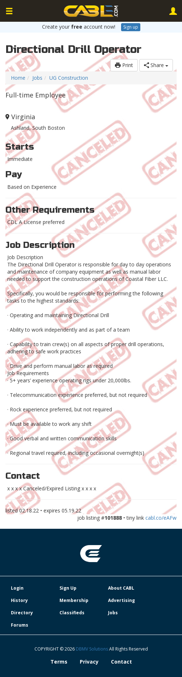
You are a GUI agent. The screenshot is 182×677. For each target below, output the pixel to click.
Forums (19, 625)
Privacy (89, 661)
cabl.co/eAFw (161, 517)
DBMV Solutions (92, 649)
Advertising (121, 600)
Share (156, 65)
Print (124, 65)
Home (18, 77)
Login (17, 588)
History (19, 600)
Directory (22, 613)
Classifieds (71, 613)
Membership (73, 600)
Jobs (37, 77)
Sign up (130, 27)
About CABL (121, 588)
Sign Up (67, 588)
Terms (58, 661)
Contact (121, 661)
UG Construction (68, 77)
